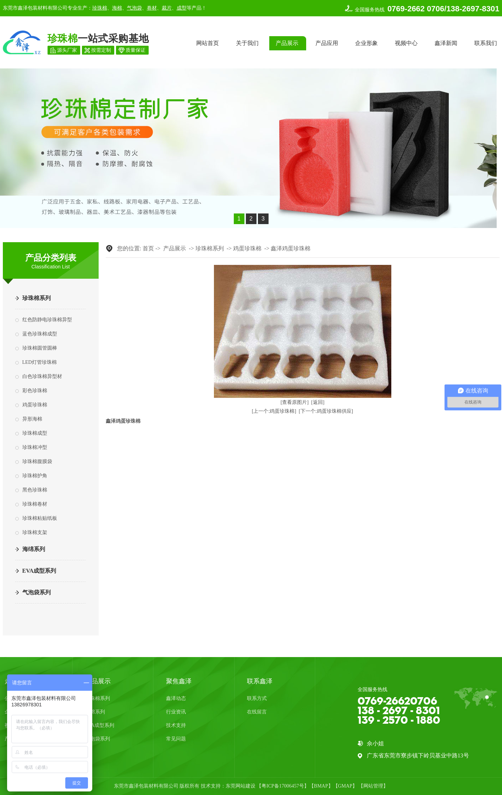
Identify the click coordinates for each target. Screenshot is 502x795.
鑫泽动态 (176, 698)
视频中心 (406, 43)
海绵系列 (33, 549)
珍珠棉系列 (36, 298)
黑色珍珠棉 (34, 490)
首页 (148, 248)
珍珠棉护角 (34, 475)
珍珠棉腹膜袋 (37, 461)
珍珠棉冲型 (34, 447)
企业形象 (366, 43)
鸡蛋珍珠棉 (34, 404)
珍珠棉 (99, 8)
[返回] (317, 402)
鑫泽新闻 (446, 43)
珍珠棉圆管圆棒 (39, 348)
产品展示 (287, 43)
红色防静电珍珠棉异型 (47, 319)
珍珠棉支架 (34, 532)
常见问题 (176, 738)
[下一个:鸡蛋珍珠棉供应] (326, 411)
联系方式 (257, 698)
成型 (182, 8)
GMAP (345, 786)
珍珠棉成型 (34, 433)
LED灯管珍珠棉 (39, 362)
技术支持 (176, 725)
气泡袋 (134, 8)
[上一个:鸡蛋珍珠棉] (274, 411)
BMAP (321, 786)
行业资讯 (176, 712)
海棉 (117, 8)
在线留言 (257, 712)
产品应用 (326, 43)
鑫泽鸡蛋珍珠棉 (290, 248)
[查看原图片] (295, 402)
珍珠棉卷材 (34, 504)
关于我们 (247, 43)
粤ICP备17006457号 (282, 786)
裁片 (167, 8)
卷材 (152, 8)
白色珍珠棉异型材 (42, 376)
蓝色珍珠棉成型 (39, 334)
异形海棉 (32, 419)
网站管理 (373, 786)
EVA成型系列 (39, 571)
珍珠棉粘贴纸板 (39, 518)
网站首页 (207, 43)
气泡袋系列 (36, 592)
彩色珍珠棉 (34, 390)
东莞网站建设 (240, 786)
